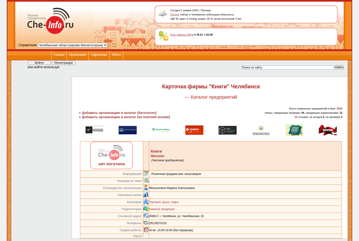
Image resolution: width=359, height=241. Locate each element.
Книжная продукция (162, 209)
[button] (68, 67)
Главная (59, 54)
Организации (77, 54)
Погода (174, 14)
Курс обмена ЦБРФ (182, 34)
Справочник (99, 54)
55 (296, 117)
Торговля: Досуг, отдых (164, 202)
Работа (116, 54)
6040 (339, 108)
